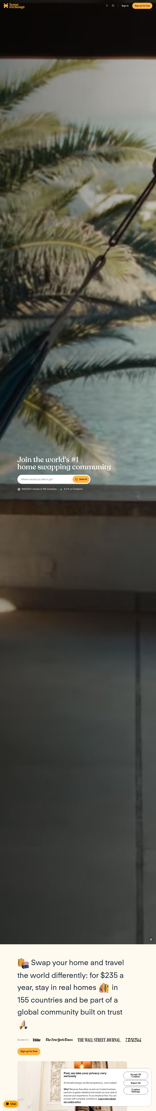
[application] (12, 1104)
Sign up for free (142, 6)
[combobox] (53, 479)
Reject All (136, 1083)
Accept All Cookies (135, 1075)
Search (81, 479)
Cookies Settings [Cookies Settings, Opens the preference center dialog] (135, 1091)
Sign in (125, 6)
